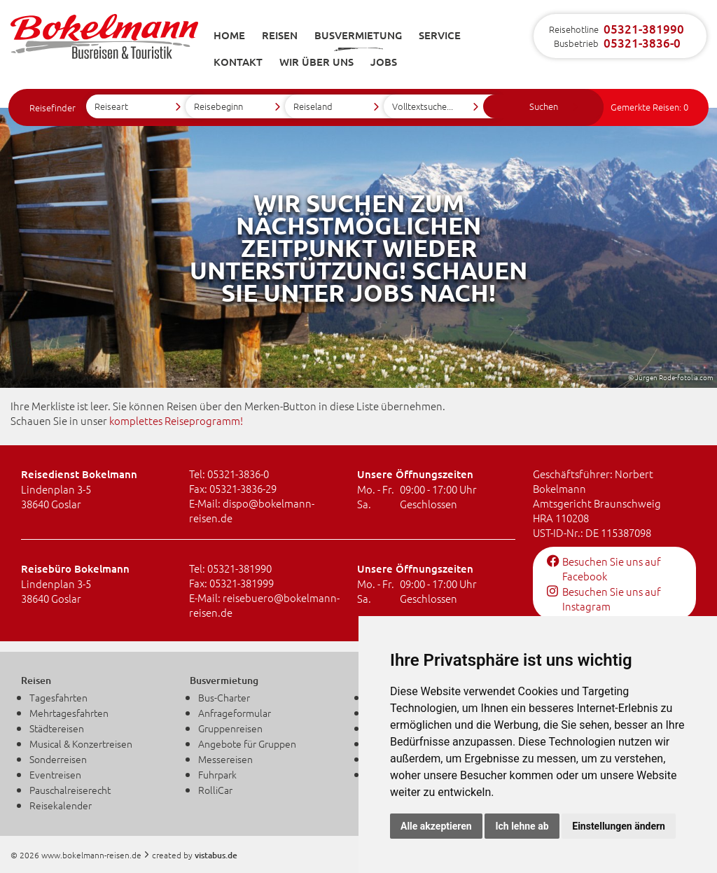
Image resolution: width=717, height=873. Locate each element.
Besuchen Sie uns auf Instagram (604, 598)
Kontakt (238, 62)
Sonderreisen (58, 759)
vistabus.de (216, 855)
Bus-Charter (224, 697)
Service (440, 35)
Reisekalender (60, 805)
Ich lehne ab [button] (521, 826)
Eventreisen (55, 774)
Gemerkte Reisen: (649, 106)
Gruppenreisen (230, 728)
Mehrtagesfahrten (69, 713)
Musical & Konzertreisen (80, 743)
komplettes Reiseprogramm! (176, 420)
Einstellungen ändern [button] (618, 826)
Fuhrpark (217, 774)
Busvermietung (358, 35)
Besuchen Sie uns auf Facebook (604, 568)
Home (229, 35)
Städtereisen (56, 728)
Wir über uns (316, 62)
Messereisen (225, 759)
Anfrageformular (234, 713)
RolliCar (215, 790)
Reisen (280, 35)
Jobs (383, 62)
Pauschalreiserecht (70, 790)
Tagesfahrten (58, 697)
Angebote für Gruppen (247, 743)
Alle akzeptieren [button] (436, 826)
